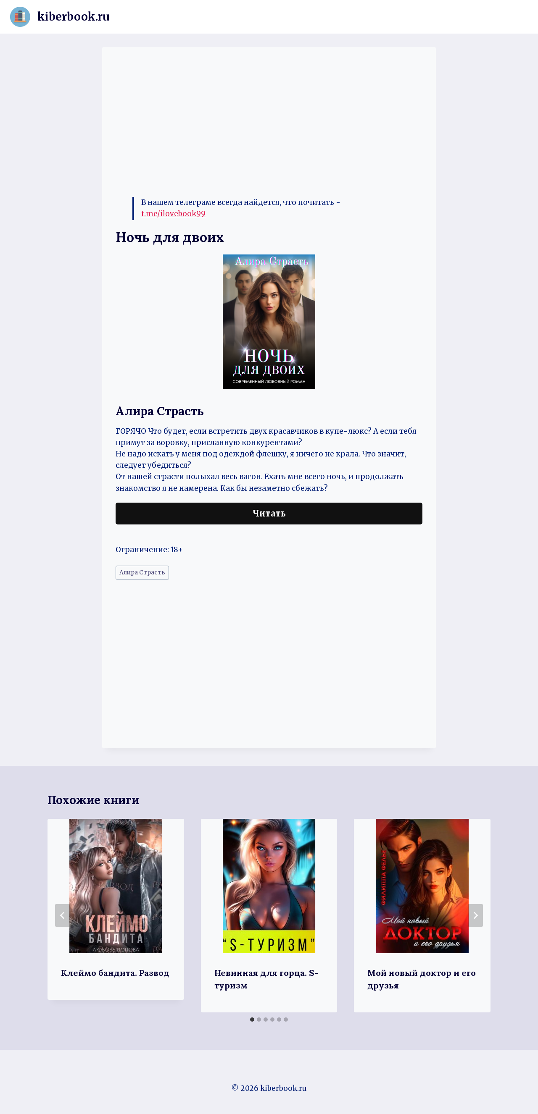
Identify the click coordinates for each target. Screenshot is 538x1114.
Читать (269, 513)
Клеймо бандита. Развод (115, 972)
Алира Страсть (142, 572)
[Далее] (475, 915)
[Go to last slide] (62, 915)
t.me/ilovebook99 (173, 213)
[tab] (252, 1019)
